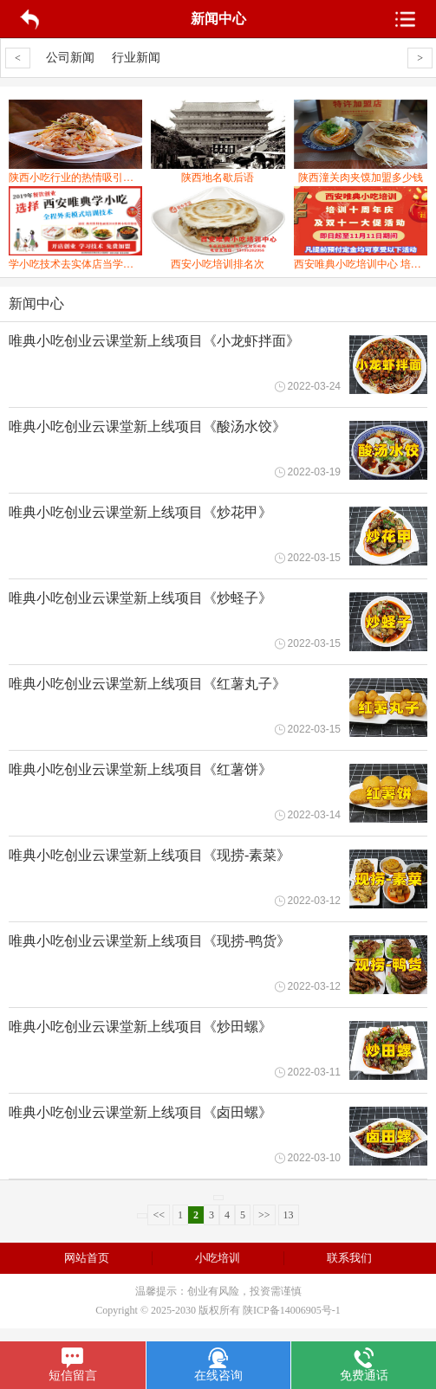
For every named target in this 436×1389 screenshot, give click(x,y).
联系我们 (349, 1257)
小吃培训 (217, 1257)
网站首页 (86, 1257)
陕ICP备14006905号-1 (292, 1310)
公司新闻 (70, 57)
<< (159, 1215)
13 (288, 1215)
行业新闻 (136, 57)
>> (264, 1215)
